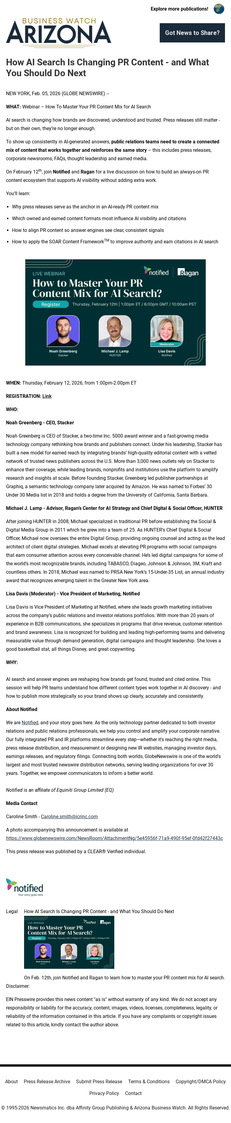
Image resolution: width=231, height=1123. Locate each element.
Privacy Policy (104, 1093)
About (11, 1081)
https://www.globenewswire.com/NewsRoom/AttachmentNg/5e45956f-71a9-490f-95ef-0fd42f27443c (114, 838)
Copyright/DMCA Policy (201, 1081)
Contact (133, 1093)
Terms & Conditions (149, 1081)
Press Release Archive (47, 1081)
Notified (30, 722)
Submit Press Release (99, 1081)
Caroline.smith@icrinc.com (69, 816)
